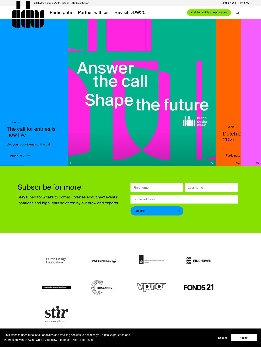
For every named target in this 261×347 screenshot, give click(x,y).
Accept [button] (244, 337)
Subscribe (157, 211)
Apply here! (20, 155)
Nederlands (229, 3)
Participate (61, 12)
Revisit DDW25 (130, 12)
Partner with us (93, 12)
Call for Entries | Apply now (209, 12)
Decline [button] (222, 337)
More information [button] (83, 339)
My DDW (244, 3)
